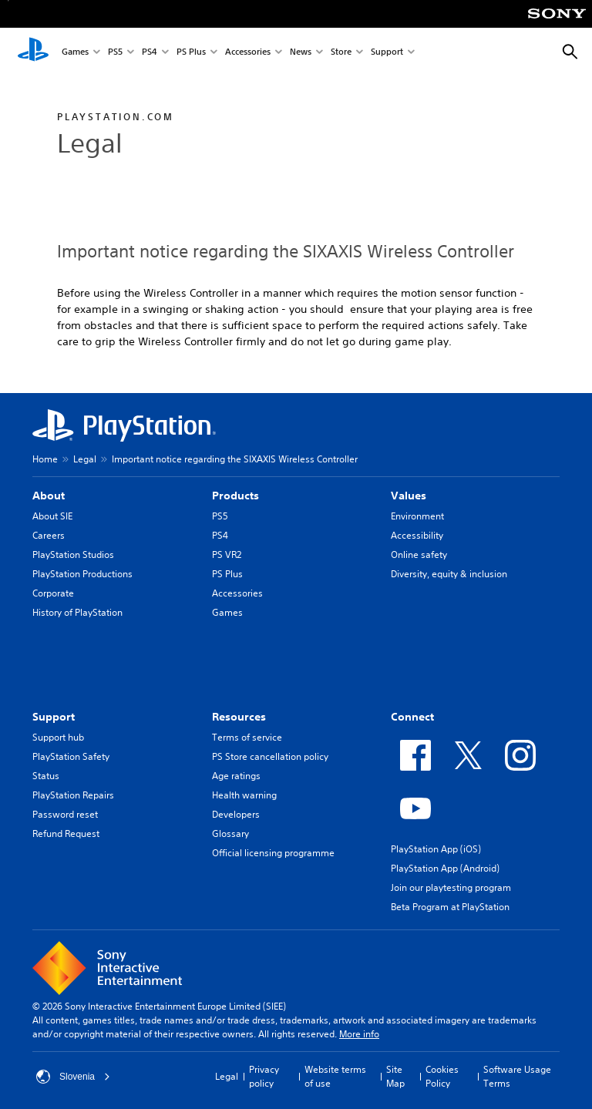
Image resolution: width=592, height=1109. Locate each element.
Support (387, 53)
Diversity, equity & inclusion (449, 573)
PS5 (115, 53)
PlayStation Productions (82, 573)
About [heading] (48, 495)
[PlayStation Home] (33, 52)
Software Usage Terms (517, 1076)
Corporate (53, 593)
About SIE (52, 516)
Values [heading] (408, 495)
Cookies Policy (442, 1076)
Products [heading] (235, 495)
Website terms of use (335, 1076)
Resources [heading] (239, 717)
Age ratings (236, 775)
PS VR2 (226, 554)
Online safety (419, 554)
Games (75, 53)
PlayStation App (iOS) (436, 848)
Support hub (58, 737)
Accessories (248, 53)
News (300, 53)
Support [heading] (53, 717)
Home (45, 458)
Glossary (230, 833)
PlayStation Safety (70, 756)
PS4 (149, 53)
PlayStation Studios (73, 554)
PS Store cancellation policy (270, 756)
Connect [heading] (412, 717)
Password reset (65, 814)
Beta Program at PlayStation (450, 906)
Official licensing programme (273, 852)
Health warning (244, 795)
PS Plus (191, 53)
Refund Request (65, 833)
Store (341, 53)
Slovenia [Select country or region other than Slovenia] (73, 1076)
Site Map (395, 1076)
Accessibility (417, 535)
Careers (48, 535)
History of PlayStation (77, 612)
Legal (84, 458)
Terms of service (247, 737)
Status (45, 775)
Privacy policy (264, 1076)
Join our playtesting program (451, 887)
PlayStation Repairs (73, 795)
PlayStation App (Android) (445, 868)
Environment (417, 516)
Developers (236, 814)
